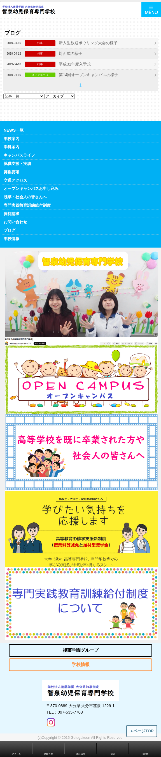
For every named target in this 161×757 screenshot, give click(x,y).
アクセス (16, 754)
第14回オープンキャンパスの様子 (88, 75)
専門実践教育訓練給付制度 (27, 205)
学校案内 (11, 139)
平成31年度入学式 (75, 64)
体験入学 (48, 754)
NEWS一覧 (14, 130)
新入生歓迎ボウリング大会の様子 (88, 43)
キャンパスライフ (19, 155)
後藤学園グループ (81, 650)
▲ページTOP (142, 734)
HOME (145, 754)
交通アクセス (15, 180)
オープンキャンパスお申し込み (31, 188)
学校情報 (11, 239)
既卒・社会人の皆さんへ (25, 197)
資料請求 (11, 214)
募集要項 (11, 172)
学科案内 (11, 147)
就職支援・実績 (17, 164)
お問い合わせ (15, 222)
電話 (113, 754)
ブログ (9, 230)
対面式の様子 (70, 53)
